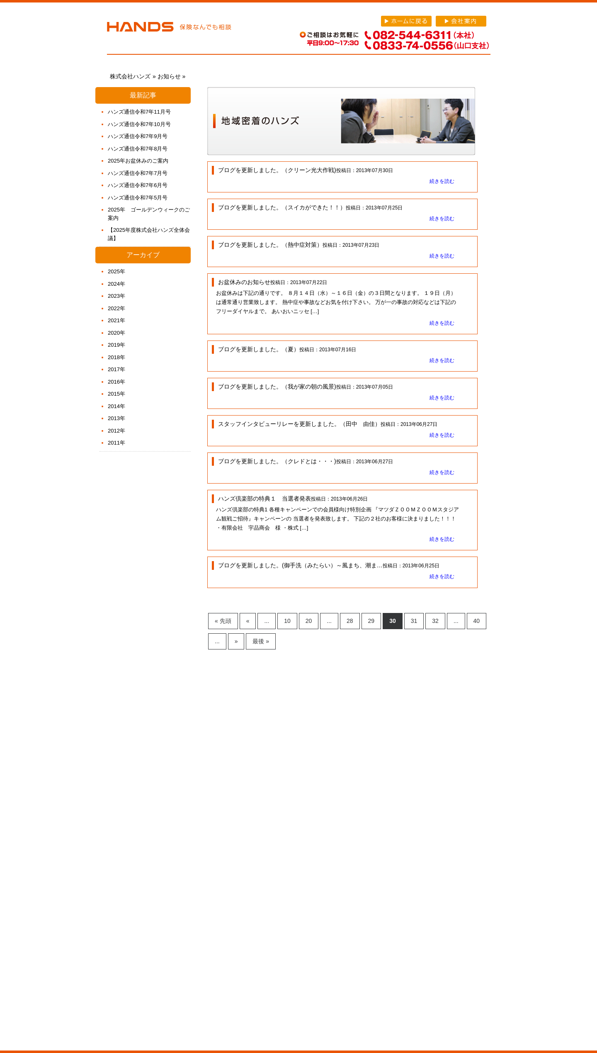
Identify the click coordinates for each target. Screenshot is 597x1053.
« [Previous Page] (248, 621)
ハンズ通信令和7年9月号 (137, 136)
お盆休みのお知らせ (244, 282)
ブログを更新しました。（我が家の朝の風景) (277, 386)
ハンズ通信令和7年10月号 (139, 124)
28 (350, 621)
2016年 (116, 382)
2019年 (116, 345)
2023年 (116, 296)
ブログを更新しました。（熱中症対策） (270, 244)
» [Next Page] (236, 641)
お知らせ (169, 76)
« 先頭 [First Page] (223, 621)
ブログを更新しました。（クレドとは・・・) (277, 461)
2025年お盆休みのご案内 (138, 161)
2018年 (116, 357)
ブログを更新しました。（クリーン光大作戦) (277, 170)
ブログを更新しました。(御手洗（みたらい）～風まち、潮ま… (300, 565)
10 (287, 621)
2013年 (116, 418)
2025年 (116, 271)
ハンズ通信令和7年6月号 (137, 185)
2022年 (116, 308)
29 (371, 621)
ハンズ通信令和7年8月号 (137, 149)
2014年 (116, 406)
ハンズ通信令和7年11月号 (139, 112)
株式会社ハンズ (169, 28)
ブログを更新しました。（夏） (258, 349)
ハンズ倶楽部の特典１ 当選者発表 (264, 498)
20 (309, 621)
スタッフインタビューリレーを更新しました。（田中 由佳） (299, 424)
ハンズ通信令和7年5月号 (137, 198)
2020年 (116, 333)
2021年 (116, 320)
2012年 (116, 431)
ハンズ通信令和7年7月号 (137, 173)
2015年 (116, 394)
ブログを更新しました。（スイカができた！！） (282, 207)
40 (476, 621)
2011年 (116, 443)
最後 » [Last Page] (260, 641)
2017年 (116, 369)
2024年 (116, 284)
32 (435, 621)
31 (414, 621)
